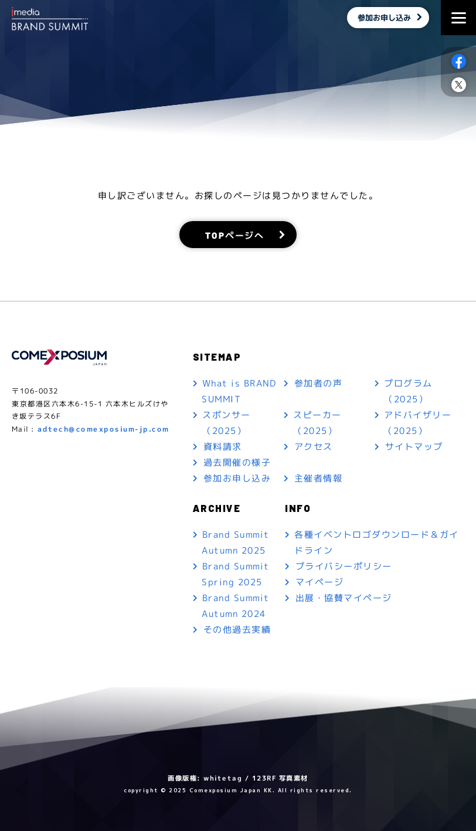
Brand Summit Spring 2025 (235, 574)
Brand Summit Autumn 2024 (235, 606)
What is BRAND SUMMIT (239, 391)
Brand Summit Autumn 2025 (235, 542)
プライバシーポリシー (343, 566)
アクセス (313, 446)
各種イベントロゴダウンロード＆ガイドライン (376, 542)
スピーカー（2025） (317, 423)
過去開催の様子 (237, 462)
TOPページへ (234, 234)
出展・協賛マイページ (343, 598)
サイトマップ (414, 446)
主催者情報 (318, 478)
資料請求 (222, 446)
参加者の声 (318, 383)
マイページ (319, 582)
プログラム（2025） (409, 391)
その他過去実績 (237, 629)
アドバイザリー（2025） (418, 423)
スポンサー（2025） (226, 423)
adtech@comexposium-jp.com (103, 429)
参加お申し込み (383, 17)
